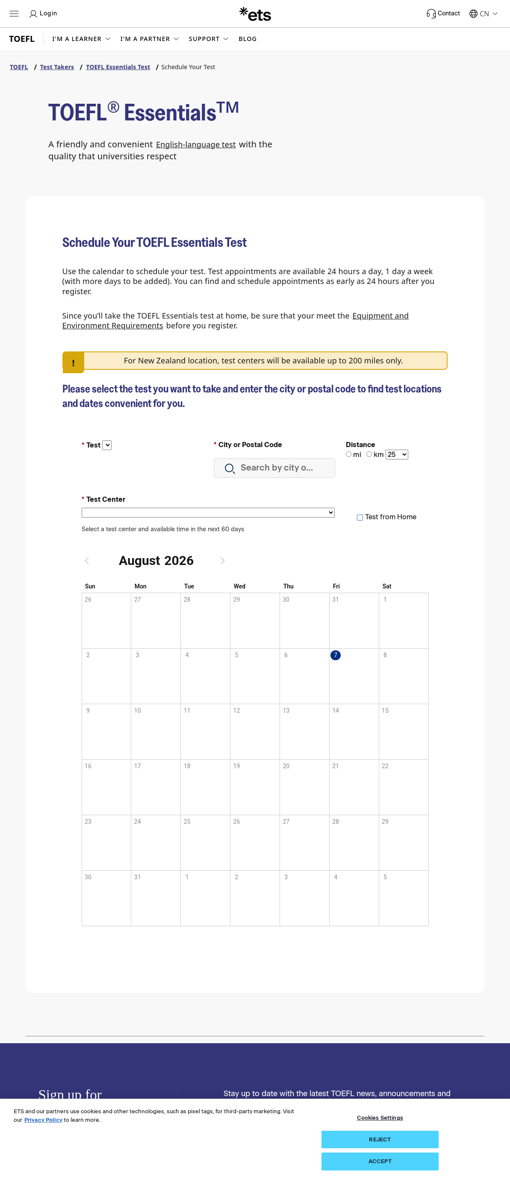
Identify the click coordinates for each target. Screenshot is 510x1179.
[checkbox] (386, 517)
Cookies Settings (380, 1118)
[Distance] (397, 454)
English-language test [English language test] (196, 144)
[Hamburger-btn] (14, 14)
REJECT (380, 1139)
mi (357, 455)
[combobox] (274, 468)
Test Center (105, 499)
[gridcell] (354, 676)
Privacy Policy (43, 1120)
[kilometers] (369, 454)
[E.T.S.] (255, 14)
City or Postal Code (250, 445)
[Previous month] (90, 560)
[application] (255, 754)
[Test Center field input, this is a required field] (208, 513)
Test (93, 445)
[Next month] (222, 560)
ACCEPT (380, 1161)
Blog (248, 39)
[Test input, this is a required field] (107, 445)
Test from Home (390, 517)
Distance (360, 445)
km (379, 455)
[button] (82, 39)
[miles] (348, 454)
